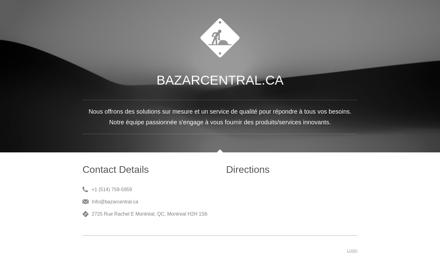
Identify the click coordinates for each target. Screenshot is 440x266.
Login (352, 250)
